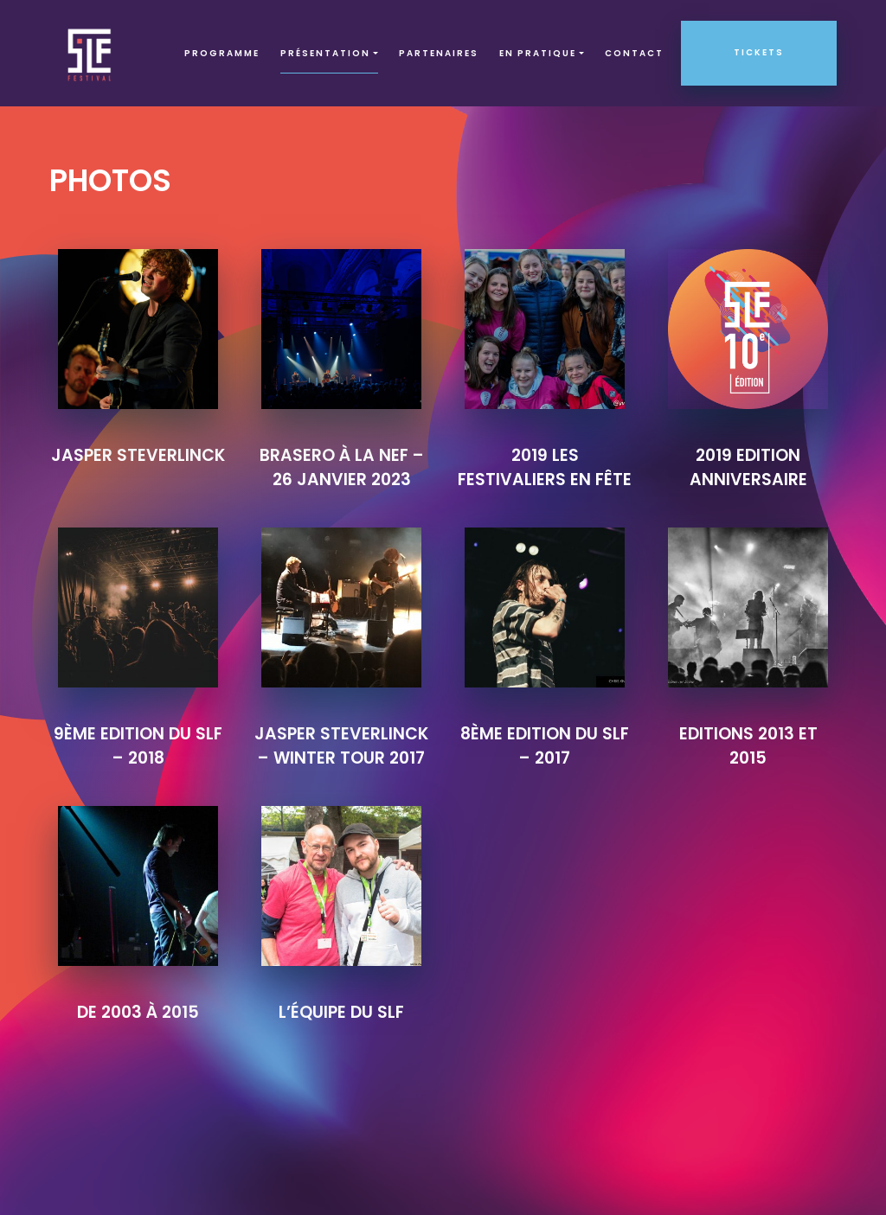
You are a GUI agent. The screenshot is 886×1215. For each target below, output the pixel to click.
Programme (222, 53)
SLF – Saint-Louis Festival (90, 53)
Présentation (325, 53)
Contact (634, 53)
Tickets (759, 52)
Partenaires (438, 53)
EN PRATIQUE (537, 53)
